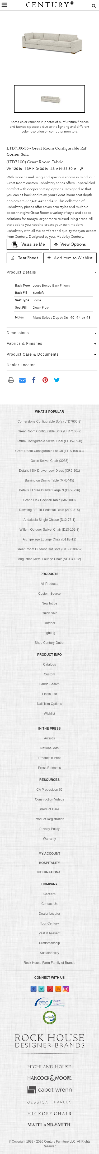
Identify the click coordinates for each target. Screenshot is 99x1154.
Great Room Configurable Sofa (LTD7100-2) (50, 431)
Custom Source (49, 593)
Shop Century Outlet (49, 643)
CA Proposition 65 (49, 789)
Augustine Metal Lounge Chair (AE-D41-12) (49, 559)
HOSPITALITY (49, 863)
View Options (70, 244)
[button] (50, 99)
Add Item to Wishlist (70, 258)
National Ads (49, 748)
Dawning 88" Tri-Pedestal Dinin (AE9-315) (49, 510)
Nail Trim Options (49, 704)
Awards (49, 738)
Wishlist (49, 714)
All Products (49, 584)
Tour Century (49, 923)
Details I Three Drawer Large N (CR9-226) (49, 490)
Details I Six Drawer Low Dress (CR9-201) (49, 470)
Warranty (49, 839)
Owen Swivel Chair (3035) (49, 461)
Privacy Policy (49, 829)
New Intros (49, 603)
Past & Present (49, 933)
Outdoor (49, 623)
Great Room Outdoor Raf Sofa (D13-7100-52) (49, 549)
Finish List (49, 694)
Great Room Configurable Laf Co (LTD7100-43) (49, 451)
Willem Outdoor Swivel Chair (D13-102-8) (49, 529)
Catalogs (49, 664)
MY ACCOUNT (49, 853)
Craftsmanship (49, 943)
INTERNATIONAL (49, 872)
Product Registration (49, 819)
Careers (50, 894)
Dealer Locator (49, 913)
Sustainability (49, 953)
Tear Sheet (24, 258)
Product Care (49, 809)
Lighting (49, 633)
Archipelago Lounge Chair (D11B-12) (49, 539)
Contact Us (49, 904)
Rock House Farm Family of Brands (49, 963)
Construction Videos (49, 799)
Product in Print (49, 758)
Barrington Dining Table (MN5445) (49, 480)
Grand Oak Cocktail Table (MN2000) (49, 500)
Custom (49, 674)
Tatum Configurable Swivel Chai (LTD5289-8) (49, 441)
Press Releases (49, 768)
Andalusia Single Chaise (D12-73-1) (49, 520)
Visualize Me (28, 244)
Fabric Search (49, 684)
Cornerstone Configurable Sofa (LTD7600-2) (49, 421)
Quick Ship (50, 613)
